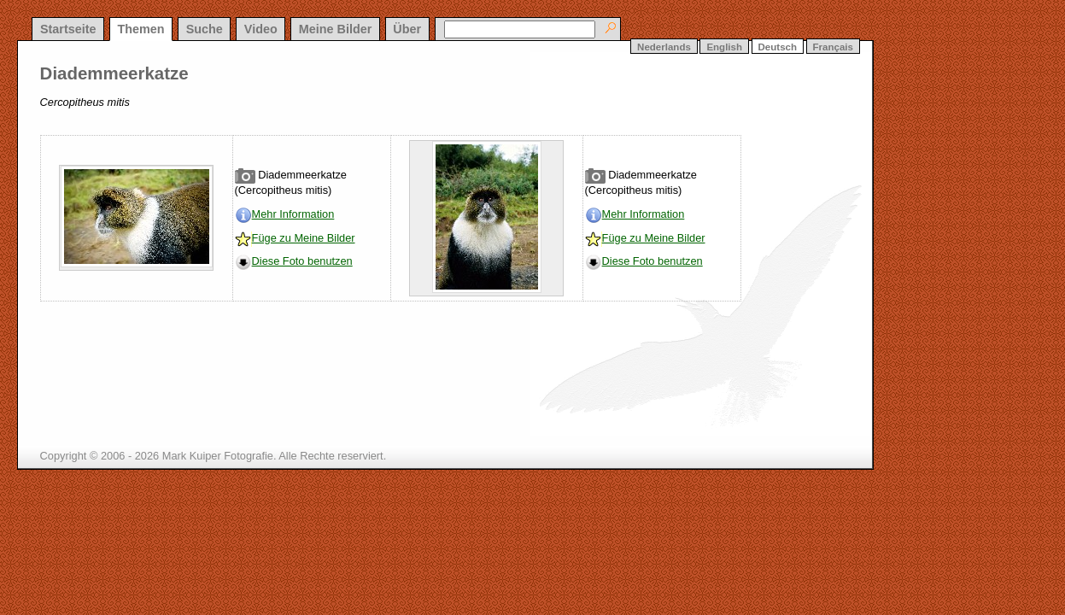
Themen (140, 29)
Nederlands (664, 47)
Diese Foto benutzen (302, 261)
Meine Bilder (335, 29)
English (724, 47)
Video (261, 29)
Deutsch (777, 47)
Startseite (68, 29)
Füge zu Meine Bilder (303, 237)
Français (833, 47)
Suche (204, 29)
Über (407, 29)
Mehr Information (293, 214)
